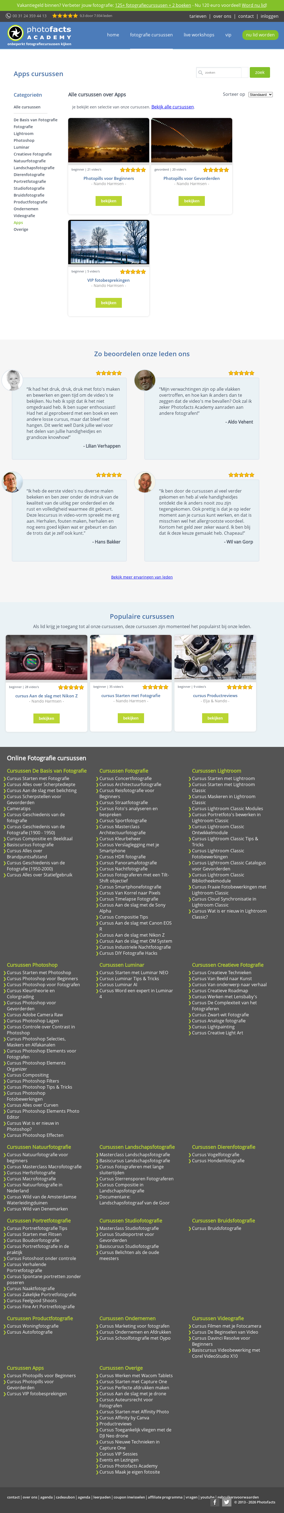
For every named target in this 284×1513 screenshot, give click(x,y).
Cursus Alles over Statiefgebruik (39, 875)
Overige (21, 229)
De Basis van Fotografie (36, 119)
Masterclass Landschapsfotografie (134, 1155)
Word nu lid (254, 5)
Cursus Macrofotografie (31, 1179)
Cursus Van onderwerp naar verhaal (229, 985)
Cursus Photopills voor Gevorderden (30, 1385)
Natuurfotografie (30, 160)
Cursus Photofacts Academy (128, 1466)
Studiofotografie (29, 188)
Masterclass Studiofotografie (129, 1228)
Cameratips (19, 809)
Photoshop (24, 140)
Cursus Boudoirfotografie (33, 1240)
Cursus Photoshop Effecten (35, 1135)
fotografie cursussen (151, 35)
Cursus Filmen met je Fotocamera (226, 1326)
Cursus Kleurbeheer (120, 839)
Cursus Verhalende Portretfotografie (26, 1267)
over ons (222, 16)
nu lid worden (260, 35)
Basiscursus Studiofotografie (129, 1246)
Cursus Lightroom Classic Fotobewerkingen (218, 854)
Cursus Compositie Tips (123, 917)
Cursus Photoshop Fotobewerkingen (26, 1096)
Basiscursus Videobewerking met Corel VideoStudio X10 (226, 1353)
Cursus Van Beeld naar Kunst (222, 979)
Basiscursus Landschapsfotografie (134, 1161)
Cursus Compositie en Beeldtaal (40, 839)
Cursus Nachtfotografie (123, 869)
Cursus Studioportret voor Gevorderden (126, 1237)
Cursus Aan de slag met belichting (42, 790)
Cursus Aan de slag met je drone (132, 1394)
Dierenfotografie (29, 174)
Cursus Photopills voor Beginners (41, 1376)
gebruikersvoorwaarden (238, 1497)
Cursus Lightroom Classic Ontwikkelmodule (218, 830)
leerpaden (102, 1497)
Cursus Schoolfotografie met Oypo (135, 1338)
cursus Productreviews (215, 695)
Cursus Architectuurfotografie (130, 784)
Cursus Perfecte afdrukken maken (134, 1388)
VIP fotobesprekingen (108, 280)
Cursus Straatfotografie (123, 802)
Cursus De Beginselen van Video (225, 1332)
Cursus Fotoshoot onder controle (41, 1258)
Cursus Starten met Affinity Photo (134, 1412)
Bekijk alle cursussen (172, 107)
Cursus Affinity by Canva (124, 1418)
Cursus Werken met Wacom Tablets (136, 1376)
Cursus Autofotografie (30, 1332)
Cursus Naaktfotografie (31, 1288)
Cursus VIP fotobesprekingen (37, 1394)
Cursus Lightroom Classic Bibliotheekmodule (218, 878)
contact (246, 16)
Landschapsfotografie (34, 167)
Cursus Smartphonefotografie (130, 887)
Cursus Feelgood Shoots (32, 1301)
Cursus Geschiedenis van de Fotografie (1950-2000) (36, 866)
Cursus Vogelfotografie (215, 1155)
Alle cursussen (27, 107)
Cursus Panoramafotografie (128, 863)
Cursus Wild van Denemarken (37, 1209)
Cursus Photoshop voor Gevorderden (31, 1006)
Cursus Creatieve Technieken (221, 973)
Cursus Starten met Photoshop (39, 973)
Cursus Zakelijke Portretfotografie (41, 1294)
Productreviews (115, 1424)
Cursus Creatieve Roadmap (220, 991)
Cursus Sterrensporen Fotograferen (136, 1179)
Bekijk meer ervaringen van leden (142, 577)
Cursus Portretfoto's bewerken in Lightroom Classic (226, 818)
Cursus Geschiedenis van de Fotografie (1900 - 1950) (36, 830)
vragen (191, 1497)
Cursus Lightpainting (213, 1027)
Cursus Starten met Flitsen (34, 1234)
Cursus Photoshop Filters (33, 1081)
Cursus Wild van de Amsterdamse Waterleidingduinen (41, 1200)
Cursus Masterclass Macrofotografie (44, 1167)
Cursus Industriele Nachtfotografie (135, 947)
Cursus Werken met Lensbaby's (224, 997)
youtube (207, 1497)
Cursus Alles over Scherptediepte (41, 784)
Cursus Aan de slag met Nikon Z (132, 935)
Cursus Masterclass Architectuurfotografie (122, 830)
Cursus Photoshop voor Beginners (42, 979)
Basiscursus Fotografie (30, 845)
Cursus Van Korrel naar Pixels (129, 893)
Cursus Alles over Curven (32, 1105)
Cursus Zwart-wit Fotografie (220, 1015)
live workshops (199, 35)
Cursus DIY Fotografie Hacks (128, 953)
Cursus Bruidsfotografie (216, 1228)
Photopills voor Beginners (109, 178)
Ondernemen (26, 208)
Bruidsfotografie (29, 195)
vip (228, 35)
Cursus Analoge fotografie (219, 1021)
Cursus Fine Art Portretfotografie (41, 1307)
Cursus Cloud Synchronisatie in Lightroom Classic (224, 902)
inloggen (270, 16)
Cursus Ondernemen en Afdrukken (135, 1332)
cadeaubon (65, 1497)
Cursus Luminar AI (118, 985)
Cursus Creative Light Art (217, 1033)
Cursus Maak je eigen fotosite (129, 1472)
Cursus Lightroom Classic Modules (227, 809)
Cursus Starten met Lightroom (223, 778)
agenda (46, 1497)
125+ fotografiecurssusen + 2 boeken (153, 5)
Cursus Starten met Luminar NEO (133, 973)
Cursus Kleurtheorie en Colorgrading (31, 994)
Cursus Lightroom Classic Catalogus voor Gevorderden (229, 866)
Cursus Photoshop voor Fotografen (43, 985)
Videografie (24, 215)
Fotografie (23, 126)
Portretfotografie (30, 181)
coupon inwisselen (129, 1497)
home (113, 35)
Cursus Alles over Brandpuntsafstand (27, 854)
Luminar (21, 147)
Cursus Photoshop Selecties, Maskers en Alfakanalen (36, 1042)
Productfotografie (30, 202)
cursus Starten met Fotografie (130, 695)
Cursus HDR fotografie (122, 857)
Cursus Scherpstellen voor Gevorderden (34, 799)
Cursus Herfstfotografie (31, 1173)
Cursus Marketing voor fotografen (134, 1326)
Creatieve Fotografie (33, 154)
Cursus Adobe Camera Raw (35, 1015)
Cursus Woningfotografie (33, 1326)
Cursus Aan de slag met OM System (135, 941)
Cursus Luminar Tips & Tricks (129, 979)
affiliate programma (165, 1497)
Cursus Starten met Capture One (133, 1382)
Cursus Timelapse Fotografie (128, 899)
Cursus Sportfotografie (123, 821)
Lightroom (23, 133)
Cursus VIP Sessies (118, 1454)
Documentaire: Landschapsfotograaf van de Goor (134, 1200)
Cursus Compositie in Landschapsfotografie (121, 1188)
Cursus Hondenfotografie (218, 1161)
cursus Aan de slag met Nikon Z (46, 695)
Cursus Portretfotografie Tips (37, 1228)
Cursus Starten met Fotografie (38, 778)
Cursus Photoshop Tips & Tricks (39, 1087)
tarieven (198, 16)
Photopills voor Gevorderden (191, 178)
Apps (18, 222)
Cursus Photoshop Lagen (33, 1021)
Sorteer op (234, 94)
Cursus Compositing (28, 1075)
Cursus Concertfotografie (125, 778)
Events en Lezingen (119, 1460)
